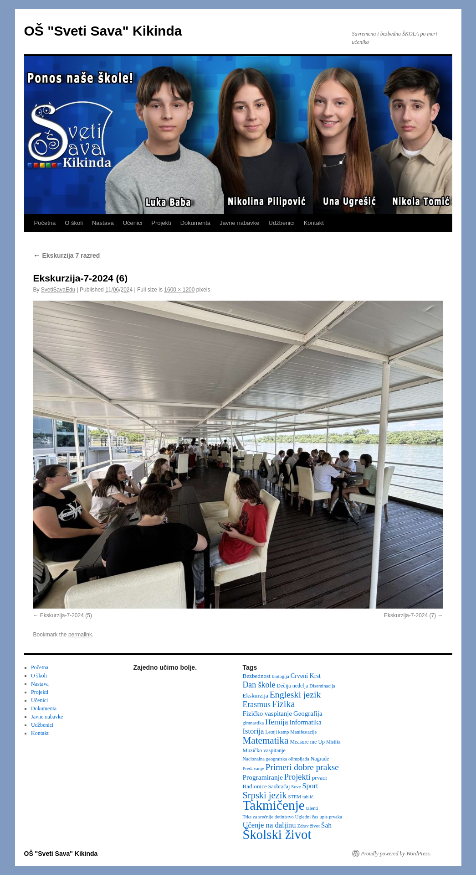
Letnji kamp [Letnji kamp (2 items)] (277, 731)
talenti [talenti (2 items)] (312, 808)
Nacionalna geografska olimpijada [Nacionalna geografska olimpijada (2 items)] (276, 758)
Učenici (133, 222)
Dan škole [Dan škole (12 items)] (259, 684)
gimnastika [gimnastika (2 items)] (253, 722)
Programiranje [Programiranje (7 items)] (263, 777)
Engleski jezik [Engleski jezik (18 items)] (295, 694)
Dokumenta (195, 222)
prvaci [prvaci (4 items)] (319, 777)
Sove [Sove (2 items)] (296, 786)
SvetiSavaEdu (58, 289)
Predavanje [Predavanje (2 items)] (253, 768)
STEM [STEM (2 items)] (294, 796)
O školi (74, 222)
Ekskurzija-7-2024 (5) (66, 615)
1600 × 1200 (179, 289)
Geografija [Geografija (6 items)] (307, 713)
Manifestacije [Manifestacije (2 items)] (303, 731)
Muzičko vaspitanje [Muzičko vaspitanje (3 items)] (264, 750)
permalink (80, 634)
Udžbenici (282, 222)
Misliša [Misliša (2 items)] (333, 742)
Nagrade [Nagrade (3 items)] (320, 758)
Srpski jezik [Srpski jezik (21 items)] (265, 795)
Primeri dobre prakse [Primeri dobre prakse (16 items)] (302, 767)
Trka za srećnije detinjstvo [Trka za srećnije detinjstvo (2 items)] (268, 816)
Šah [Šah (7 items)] (326, 825)
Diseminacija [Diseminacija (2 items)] (322, 685)
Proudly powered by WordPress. (396, 853)
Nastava (103, 222)
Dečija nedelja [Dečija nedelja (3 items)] (292, 685)
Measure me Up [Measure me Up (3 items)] (307, 742)
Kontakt (314, 222)
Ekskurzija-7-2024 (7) (410, 615)
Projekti (161, 222)
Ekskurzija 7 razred (66, 255)
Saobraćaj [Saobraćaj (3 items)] (279, 786)
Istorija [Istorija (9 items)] (253, 731)
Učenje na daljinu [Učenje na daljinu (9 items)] (269, 825)
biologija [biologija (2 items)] (280, 676)
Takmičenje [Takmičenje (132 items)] (274, 805)
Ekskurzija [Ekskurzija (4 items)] (255, 695)
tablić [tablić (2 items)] (307, 796)
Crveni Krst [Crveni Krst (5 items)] (306, 675)
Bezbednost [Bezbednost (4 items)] (257, 675)
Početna (45, 222)
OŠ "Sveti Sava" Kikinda (103, 30)
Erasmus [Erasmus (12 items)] (257, 704)
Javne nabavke (239, 222)
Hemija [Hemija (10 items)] (276, 722)
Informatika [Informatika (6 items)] (305, 722)
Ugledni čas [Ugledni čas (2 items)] (306, 816)
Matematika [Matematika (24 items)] (266, 740)
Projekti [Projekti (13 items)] (297, 776)
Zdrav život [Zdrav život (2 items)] (308, 825)
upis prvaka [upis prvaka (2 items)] (330, 816)
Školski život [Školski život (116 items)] (277, 834)
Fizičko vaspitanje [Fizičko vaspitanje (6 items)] (267, 713)
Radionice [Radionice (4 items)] (255, 786)
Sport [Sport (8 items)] (310, 786)
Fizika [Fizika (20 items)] (283, 704)
